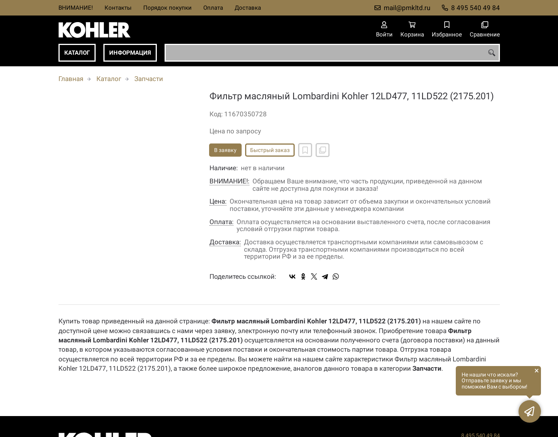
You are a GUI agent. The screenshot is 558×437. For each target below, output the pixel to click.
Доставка (248, 7)
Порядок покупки (167, 7)
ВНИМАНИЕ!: (229, 181)
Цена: (218, 201)
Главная (70, 79)
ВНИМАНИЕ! (75, 7)
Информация (130, 52)
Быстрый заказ (270, 150)
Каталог (77, 52)
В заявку (225, 150)
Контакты (118, 7)
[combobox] (332, 53)
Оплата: (221, 222)
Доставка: (225, 242)
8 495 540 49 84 (475, 8)
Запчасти (148, 79)
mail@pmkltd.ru (407, 8)
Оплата (213, 7)
